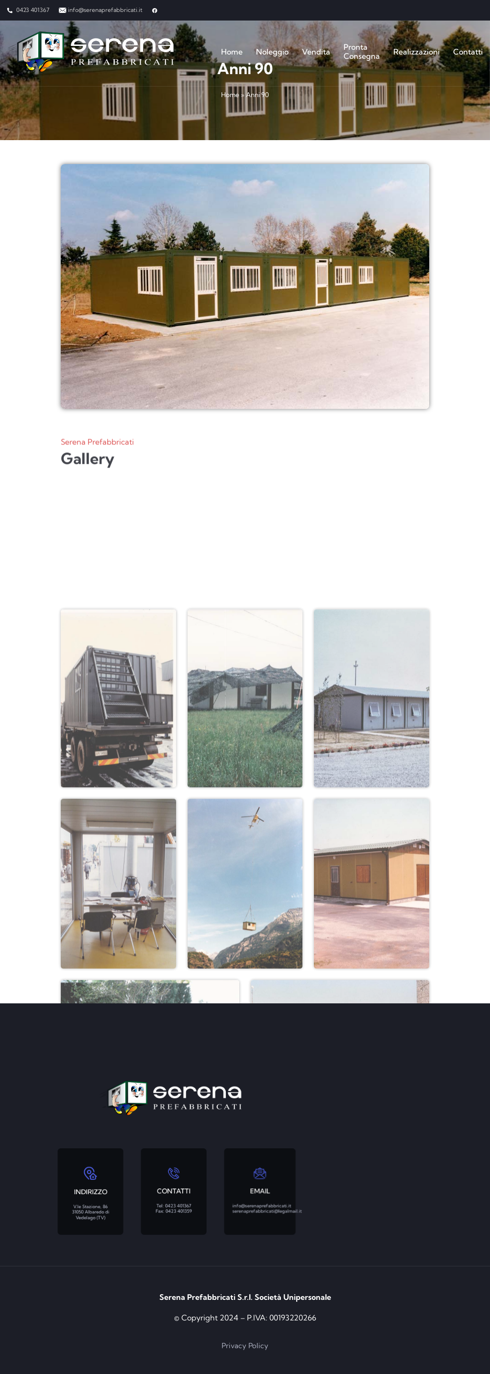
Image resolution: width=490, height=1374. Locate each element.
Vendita (316, 51)
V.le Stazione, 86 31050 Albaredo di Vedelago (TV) (90, 1202)
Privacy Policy (245, 1345)
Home (232, 51)
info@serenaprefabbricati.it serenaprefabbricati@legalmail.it (262, 1200)
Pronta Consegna (362, 52)
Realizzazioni (416, 51)
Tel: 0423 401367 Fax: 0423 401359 (174, 1200)
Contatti (468, 51)
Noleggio (272, 51)
